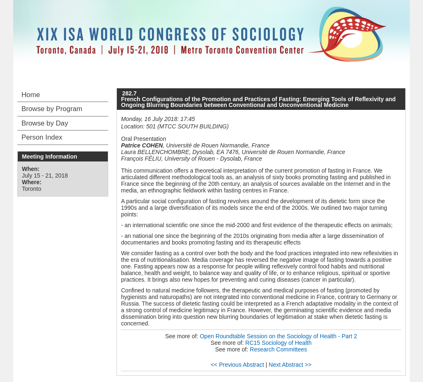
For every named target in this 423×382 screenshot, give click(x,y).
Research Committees (278, 349)
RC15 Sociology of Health (278, 342)
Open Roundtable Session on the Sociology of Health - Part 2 (278, 336)
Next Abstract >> (290, 364)
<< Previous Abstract (237, 364)
